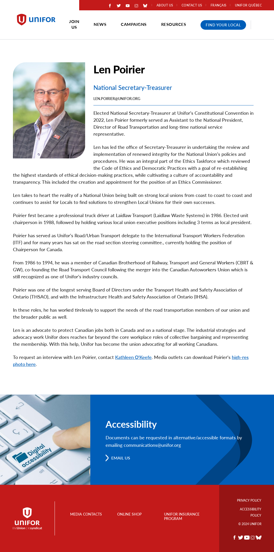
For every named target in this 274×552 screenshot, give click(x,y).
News (100, 24)
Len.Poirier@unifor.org (116, 98)
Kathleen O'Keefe (133, 357)
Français (219, 5)
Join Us (74, 24)
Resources (173, 24)
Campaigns (134, 24)
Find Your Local (223, 25)
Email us (120, 457)
